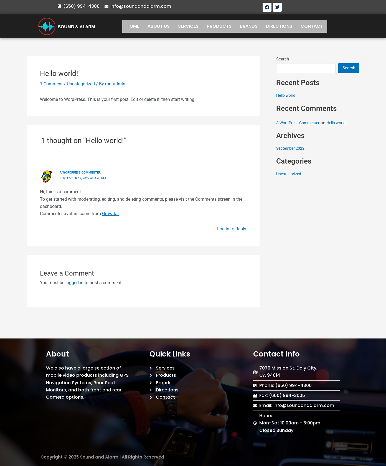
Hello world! (287, 95)
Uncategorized (81, 83)
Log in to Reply (231, 228)
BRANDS (249, 26)
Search (282, 59)
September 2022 (291, 148)
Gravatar (110, 213)
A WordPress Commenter (82, 172)
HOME (132, 26)
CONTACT (312, 26)
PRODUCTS (219, 26)
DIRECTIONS (279, 26)
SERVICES (188, 26)
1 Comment (51, 83)
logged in (74, 282)
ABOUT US (159, 26)
